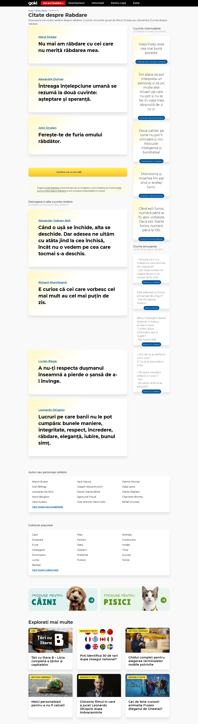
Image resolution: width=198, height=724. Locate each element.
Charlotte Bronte (132, 496)
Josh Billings (39, 486)
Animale (127, 534)
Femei (125, 560)
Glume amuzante (145, 246)
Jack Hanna (84, 481)
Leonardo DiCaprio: (51, 410)
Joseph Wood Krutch (89, 486)
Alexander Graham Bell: (54, 220)
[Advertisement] (77, 333)
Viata (80, 544)
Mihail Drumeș (130, 501)
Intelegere (38, 549)
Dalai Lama (128, 486)
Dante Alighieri (131, 491)
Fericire (81, 539)
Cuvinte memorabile (147, 28)
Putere (81, 560)
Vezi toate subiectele (45, 570)
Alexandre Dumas (50, 79)
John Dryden (47, 128)
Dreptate (37, 539)
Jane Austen (39, 501)
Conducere (129, 539)
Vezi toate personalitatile (47, 507)
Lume (35, 560)
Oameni (82, 549)
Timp (125, 549)
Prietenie (82, 555)
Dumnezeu (39, 555)
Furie (35, 544)
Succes (126, 555)
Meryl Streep (47, 37)
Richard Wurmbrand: (52, 282)
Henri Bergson (40, 496)
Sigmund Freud (86, 496)
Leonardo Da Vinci (43, 491)
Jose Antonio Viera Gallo (91, 501)
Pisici (80, 534)
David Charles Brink (88, 491)
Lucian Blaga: (47, 361)
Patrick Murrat (131, 481)
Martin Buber (40, 481)
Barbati (36, 565)
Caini (35, 534)
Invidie (126, 544)
